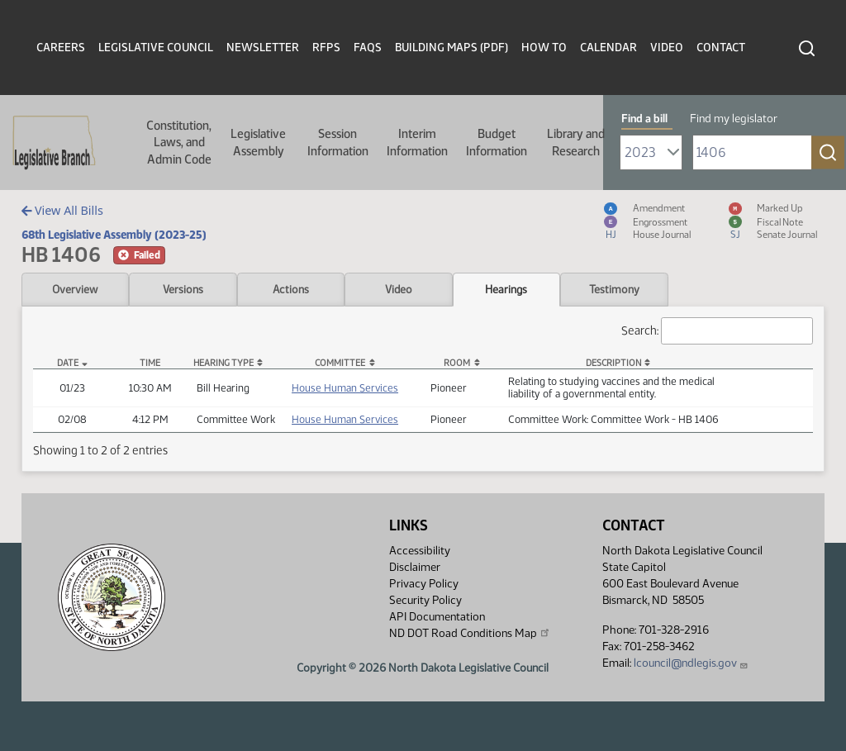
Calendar (608, 47)
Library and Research (576, 142)
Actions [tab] (291, 289)
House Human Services (345, 388)
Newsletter (262, 47)
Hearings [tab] (506, 289)
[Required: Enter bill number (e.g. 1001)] (752, 152)
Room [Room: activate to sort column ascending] (457, 363)
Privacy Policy (424, 584)
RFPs (326, 47)
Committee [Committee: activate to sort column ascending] (340, 363)
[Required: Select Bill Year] (651, 152)
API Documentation (437, 617)
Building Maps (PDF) (451, 47)
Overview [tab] (74, 289)
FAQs (368, 47)
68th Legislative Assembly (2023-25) (114, 234)
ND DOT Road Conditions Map (470, 632)
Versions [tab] (183, 289)
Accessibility (419, 551)
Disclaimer (414, 567)
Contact (720, 47)
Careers (60, 47)
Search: (717, 331)
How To (544, 47)
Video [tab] (398, 289)
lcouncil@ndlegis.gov (691, 663)
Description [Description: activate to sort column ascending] (613, 363)
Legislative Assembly (258, 142)
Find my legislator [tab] (733, 119)
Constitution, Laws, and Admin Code (179, 142)
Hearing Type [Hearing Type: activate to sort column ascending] (223, 363)
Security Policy (425, 600)
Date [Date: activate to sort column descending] (67, 363)
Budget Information (496, 142)
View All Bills (62, 210)
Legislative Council (155, 47)
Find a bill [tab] (644, 119)
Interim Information (417, 142)
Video (666, 47)
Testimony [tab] (614, 289)
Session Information (337, 142)
